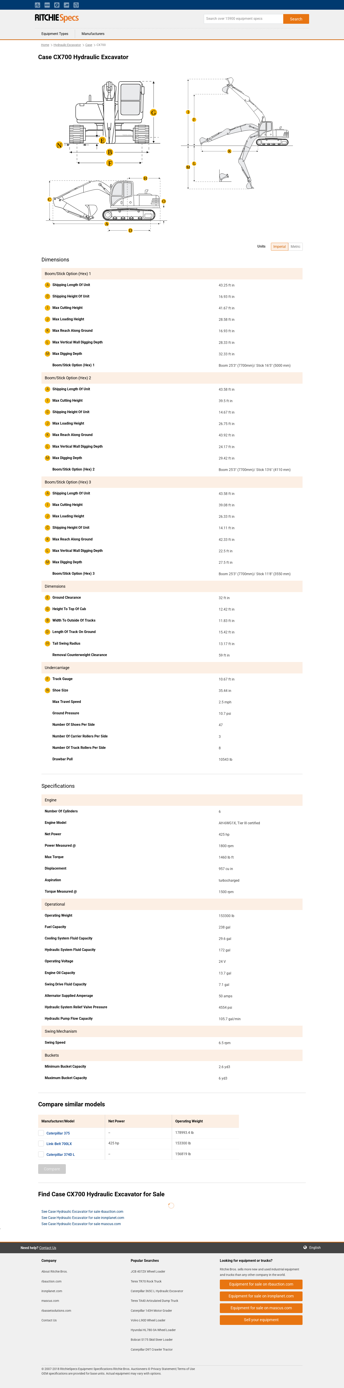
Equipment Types (54, 34)
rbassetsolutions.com (56, 1310)
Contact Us (47, 1248)
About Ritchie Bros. (54, 1271)
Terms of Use (186, 1369)
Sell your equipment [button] (261, 1319)
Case (88, 45)
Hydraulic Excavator (67, 45)
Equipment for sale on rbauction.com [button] (261, 1284)
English (316, 1248)
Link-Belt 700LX (59, 1144)
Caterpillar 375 (58, 1133)
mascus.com (50, 1300)
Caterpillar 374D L (61, 1155)
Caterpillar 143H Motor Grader (151, 1310)
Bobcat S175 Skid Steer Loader (152, 1339)
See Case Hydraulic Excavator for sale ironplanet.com (82, 1218)
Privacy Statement (163, 1369)
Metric (295, 246)
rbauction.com (51, 1281)
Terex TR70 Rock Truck (146, 1281)
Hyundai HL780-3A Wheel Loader (153, 1330)
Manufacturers (93, 34)
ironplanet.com (51, 1291)
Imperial (279, 246)
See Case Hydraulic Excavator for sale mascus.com (81, 1224)
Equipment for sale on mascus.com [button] (261, 1308)
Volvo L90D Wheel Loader (148, 1320)
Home (45, 45)
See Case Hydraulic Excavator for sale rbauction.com (82, 1211)
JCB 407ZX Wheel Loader (148, 1271)
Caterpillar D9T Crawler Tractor (152, 1349)
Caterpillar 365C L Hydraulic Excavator (157, 1291)
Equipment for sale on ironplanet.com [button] (261, 1296)
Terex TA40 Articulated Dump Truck (154, 1300)
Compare (52, 1169)
